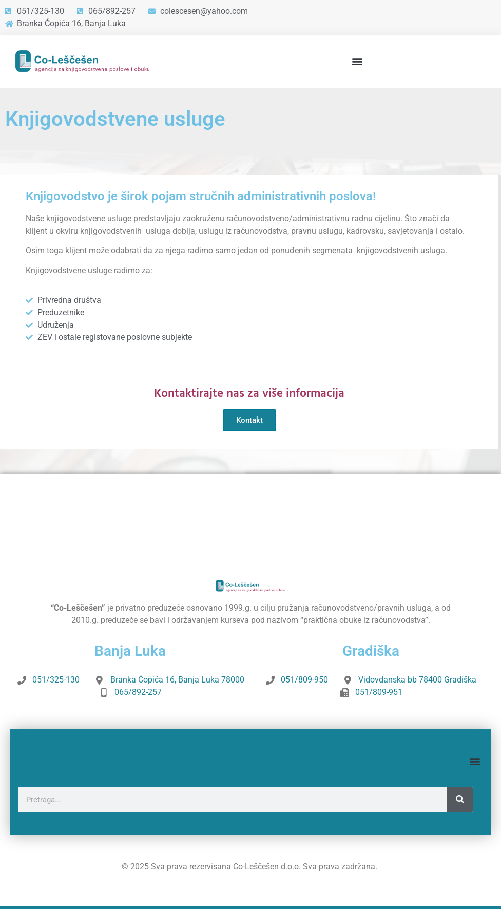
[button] (357, 61)
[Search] (460, 799)
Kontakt (249, 420)
